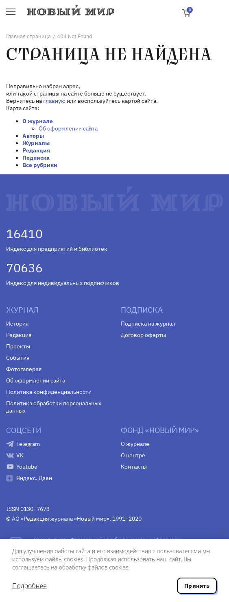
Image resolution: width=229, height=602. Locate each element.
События (17, 357)
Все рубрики (39, 165)
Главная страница (28, 36)
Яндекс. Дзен (34, 478)
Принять (196, 585)
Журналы (36, 143)
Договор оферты (143, 335)
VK (20, 455)
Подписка (36, 157)
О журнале (37, 121)
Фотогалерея (23, 369)
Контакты (134, 466)
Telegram (28, 444)
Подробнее (29, 586)
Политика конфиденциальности (49, 392)
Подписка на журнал (148, 323)
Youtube (26, 466)
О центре (133, 455)
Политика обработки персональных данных (53, 407)
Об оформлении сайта (68, 128)
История (17, 323)
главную (54, 100)
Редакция (36, 150)
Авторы (33, 135)
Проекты (18, 346)
